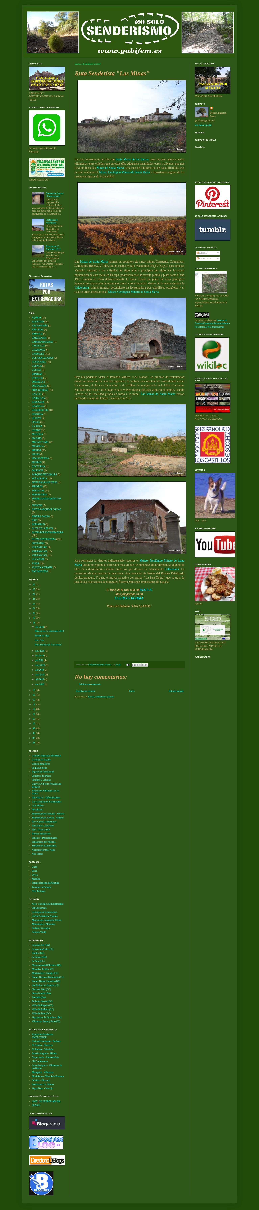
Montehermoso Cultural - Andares (48, 813)
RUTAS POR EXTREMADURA (47, 532)
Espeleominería (39, 908)
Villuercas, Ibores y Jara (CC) (46, 1021)
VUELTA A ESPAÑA (42, 567)
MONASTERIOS (40, 458)
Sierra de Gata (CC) (41, 989)
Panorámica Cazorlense (43, 825)
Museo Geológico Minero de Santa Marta (124, 172)
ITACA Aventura (40, 1061)
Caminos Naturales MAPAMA (46, 755)
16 (34, 695)
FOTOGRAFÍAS (40, 390)
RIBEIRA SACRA (41, 516)
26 (34, 584)
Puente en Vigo (42, 635)
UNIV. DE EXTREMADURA (46, 1101)
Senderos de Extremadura (44, 845)
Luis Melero (38, 805)
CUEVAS (36, 370)
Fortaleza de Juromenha (52, 221)
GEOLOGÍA (38, 402)
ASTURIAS (37, 329)
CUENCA (37, 366)
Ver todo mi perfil (203, 125)
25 (34, 589)
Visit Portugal (38, 891)
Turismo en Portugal (41, 887)
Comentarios (204, 258)
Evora (35, 875)
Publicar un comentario (90, 684)
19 (34, 618)
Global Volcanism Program (45, 916)
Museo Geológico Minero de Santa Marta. (133, 291)
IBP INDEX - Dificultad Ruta (46, 797)
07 (34, 738)
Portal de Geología (41, 928)
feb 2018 (39, 679)
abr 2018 (39, 670)
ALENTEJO (38, 321)
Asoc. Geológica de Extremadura (47, 904)
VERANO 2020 (39, 551)
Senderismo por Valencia (44, 842)
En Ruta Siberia (39, 768)
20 (34, 613)
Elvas (34, 871)
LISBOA (36, 430)
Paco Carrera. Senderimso (44, 821)
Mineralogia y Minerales (43, 924)
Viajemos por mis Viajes (43, 850)
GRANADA (38, 406)
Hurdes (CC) (38, 953)
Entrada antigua (176, 691)
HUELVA (36, 418)
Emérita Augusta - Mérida (44, 1053)
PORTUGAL (38, 490)
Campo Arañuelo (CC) (42, 949)
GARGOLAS (38, 398)
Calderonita (82, 287)
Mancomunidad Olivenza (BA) (46, 965)
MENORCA (38, 446)
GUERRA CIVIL (40, 410)
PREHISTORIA (39, 494)
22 (34, 603)
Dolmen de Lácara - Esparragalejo (54, 194)
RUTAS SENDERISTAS (44, 539)
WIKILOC (146, 589)
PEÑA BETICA (39, 478)
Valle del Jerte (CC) (41, 1013)
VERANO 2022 (39, 555)
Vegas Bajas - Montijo (42, 1088)
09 (34, 728)
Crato (34, 867)
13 (34, 709)
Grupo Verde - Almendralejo (45, 1057)
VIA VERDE (38, 559)
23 (34, 598)
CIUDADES (38, 354)
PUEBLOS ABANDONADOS (46, 498)
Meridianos (37, 809)
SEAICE (36, 1105)
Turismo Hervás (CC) (42, 1001)
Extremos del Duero (41, 776)
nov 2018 (40, 651)
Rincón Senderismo (41, 833)
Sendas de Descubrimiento (44, 838)
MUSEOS (37, 462)
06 (34, 742)
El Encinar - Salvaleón (42, 1049)
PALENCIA (37, 470)
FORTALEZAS (39, 386)
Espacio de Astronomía (43, 771)
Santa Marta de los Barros (132, 159)
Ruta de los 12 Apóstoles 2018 (49, 631)
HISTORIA (37, 414)
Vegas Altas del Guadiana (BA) (47, 1017)
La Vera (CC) (38, 961)
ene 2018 (40, 684)
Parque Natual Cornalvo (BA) (46, 981)
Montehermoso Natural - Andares (48, 817)
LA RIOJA (37, 426)
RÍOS (34, 520)
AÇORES (36, 317)
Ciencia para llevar (41, 764)
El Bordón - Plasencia (42, 1045)
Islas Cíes (39, 640)
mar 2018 (40, 674)
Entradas (202, 253)
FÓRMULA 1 (38, 382)
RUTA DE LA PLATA (42, 528)
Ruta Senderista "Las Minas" (48, 644)
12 (34, 714)
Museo (145, 560)
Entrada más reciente (85, 691)
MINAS (36, 454)
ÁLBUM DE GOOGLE (129, 598)
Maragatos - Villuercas (42, 1072)
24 (34, 594)
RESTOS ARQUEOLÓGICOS (46, 509)
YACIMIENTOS (40, 571)
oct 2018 (39, 655)
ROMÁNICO (38, 524)
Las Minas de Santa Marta (158, 394)
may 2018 (40, 665)
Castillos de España (41, 759)
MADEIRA (37, 434)
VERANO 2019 (39, 547)
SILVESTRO (38, 543)
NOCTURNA (38, 466)
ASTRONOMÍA (40, 325)
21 (34, 608)
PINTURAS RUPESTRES (44, 482)
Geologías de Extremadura (44, 912)
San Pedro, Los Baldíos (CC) (45, 985)
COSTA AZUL (39, 362)
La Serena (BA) (39, 957)
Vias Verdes (37, 854)
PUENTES (37, 505)
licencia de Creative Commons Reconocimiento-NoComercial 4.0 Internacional (212, 323)
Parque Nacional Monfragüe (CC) (48, 977)
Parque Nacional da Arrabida (45, 883)
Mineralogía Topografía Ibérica (46, 920)
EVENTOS (37, 378)
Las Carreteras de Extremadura (46, 801)
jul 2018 (39, 660)
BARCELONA (39, 337)
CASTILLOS (38, 345)
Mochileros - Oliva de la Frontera (48, 1076)
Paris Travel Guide (41, 829)
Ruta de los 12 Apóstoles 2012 (53, 248)
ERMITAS (37, 374)
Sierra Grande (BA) (41, 993)
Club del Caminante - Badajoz (46, 1041)
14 (34, 704)
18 (34, 622)
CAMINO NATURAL (42, 342)
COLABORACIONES (43, 358)
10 (34, 723)
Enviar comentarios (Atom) (101, 696)
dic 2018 (39, 627)
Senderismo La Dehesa (43, 1084)
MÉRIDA (36, 450)
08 (34, 733)
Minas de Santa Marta (110, 167)
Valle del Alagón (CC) (42, 1005)
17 (34, 690)
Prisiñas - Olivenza (41, 1080)
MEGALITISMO (40, 442)
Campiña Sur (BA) (41, 945)
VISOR (35, 563)
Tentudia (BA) (39, 997)
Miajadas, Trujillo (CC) (43, 969)
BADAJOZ (37, 333)
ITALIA (36, 422)
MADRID (37, 438)
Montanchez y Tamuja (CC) (45, 973)
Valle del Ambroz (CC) (43, 1009)
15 (34, 699)
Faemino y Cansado (41, 780)
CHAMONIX (38, 349)
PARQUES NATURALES (44, 474)
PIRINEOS (37, 486)
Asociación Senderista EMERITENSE (42, 1036)
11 (34, 719)
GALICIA (37, 394)
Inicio (132, 691)
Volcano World (39, 932)
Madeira (36, 879)
